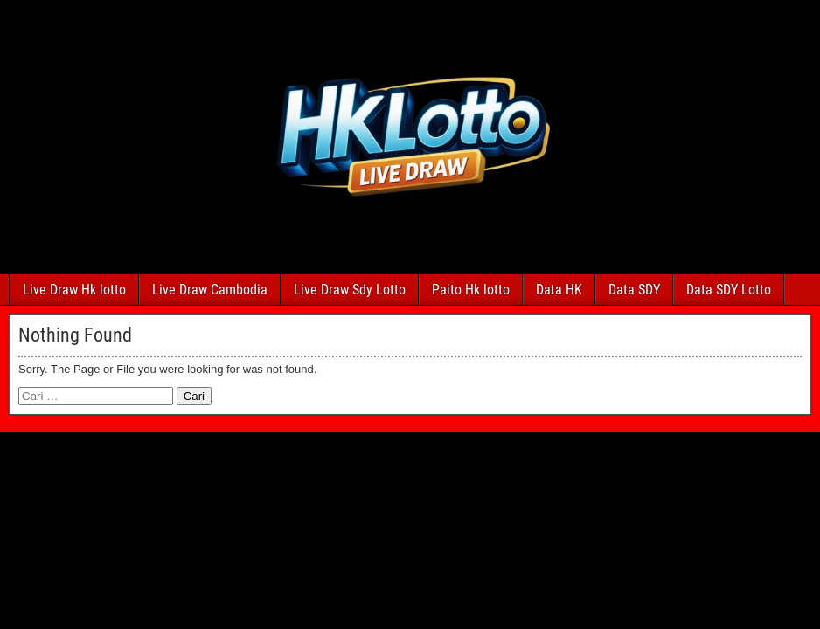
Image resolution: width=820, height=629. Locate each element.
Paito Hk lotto (471, 289)
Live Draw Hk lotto (74, 289)
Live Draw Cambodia (210, 289)
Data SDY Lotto (728, 289)
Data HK (559, 289)
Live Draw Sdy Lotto (350, 289)
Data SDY (634, 289)
